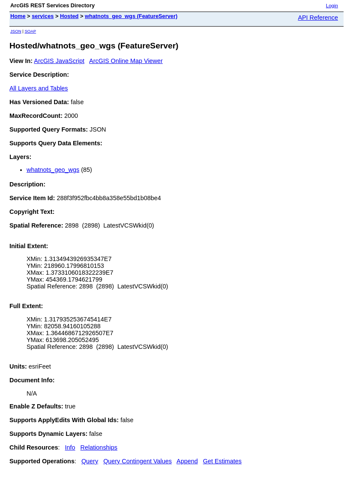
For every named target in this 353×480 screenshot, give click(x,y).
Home (18, 16)
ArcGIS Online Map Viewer (126, 60)
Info (70, 447)
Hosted (69, 16)
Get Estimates (222, 461)
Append (187, 461)
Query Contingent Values (137, 461)
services (43, 16)
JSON (15, 31)
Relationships (99, 447)
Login (332, 5)
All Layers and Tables (38, 88)
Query (89, 461)
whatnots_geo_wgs (53, 169)
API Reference (318, 17)
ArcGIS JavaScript (59, 60)
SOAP (30, 31)
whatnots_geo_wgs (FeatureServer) (131, 16)
